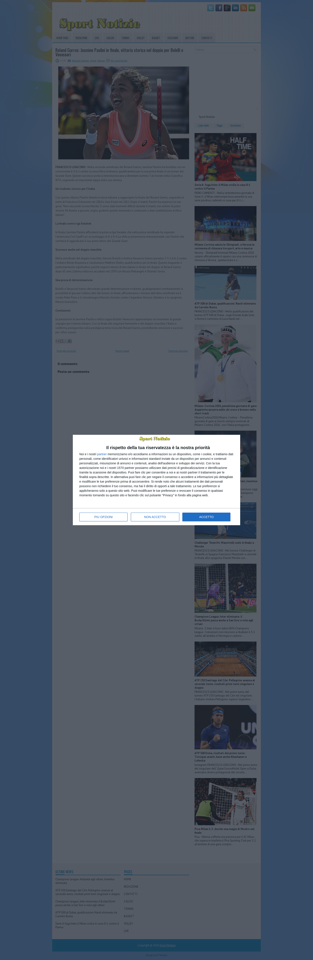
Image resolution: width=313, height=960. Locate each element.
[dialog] (156, 480)
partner (102, 454)
